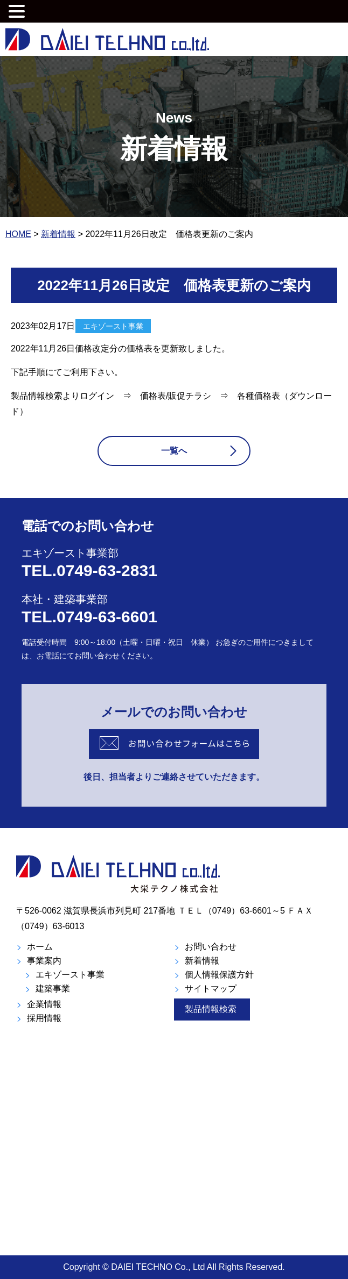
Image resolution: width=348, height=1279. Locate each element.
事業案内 (44, 960)
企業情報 (44, 1004)
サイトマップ (210, 988)
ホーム (40, 946)
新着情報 (202, 960)
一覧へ (174, 450)
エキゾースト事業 (70, 974)
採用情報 (44, 1018)
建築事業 (53, 988)
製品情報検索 (210, 1009)
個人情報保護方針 (219, 974)
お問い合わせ (210, 946)
